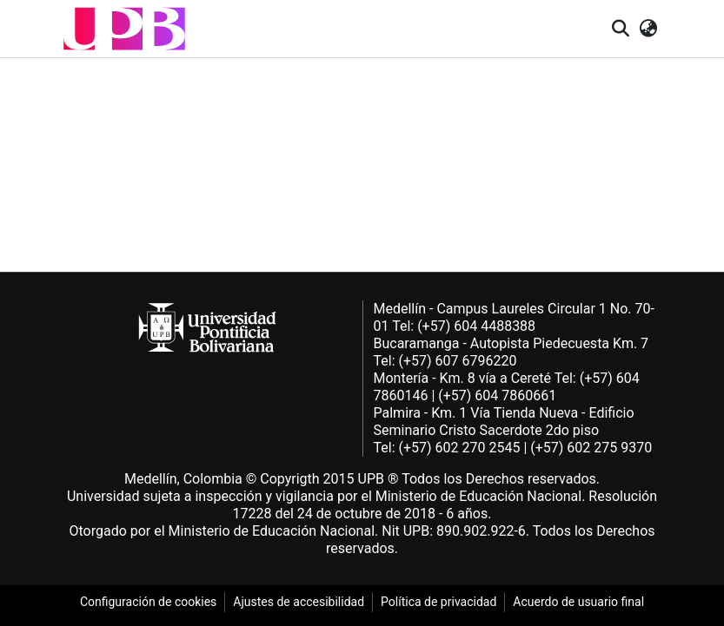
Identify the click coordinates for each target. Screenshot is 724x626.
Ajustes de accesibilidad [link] (298, 602)
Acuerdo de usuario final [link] (578, 602)
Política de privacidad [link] (438, 602)
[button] (124, 28)
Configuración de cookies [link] (148, 602)
